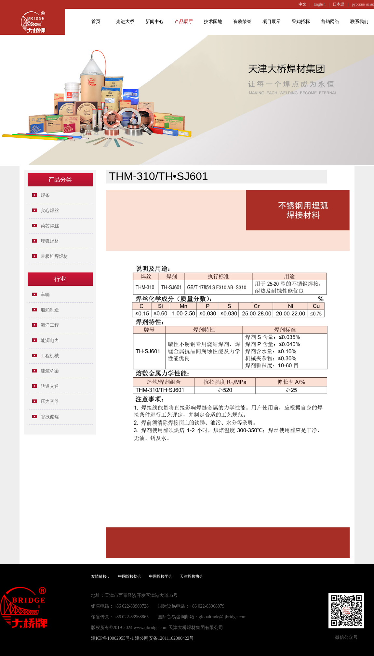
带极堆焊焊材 (54, 256)
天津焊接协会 (191, 576)
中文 (302, 4)
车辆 (45, 294)
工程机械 (50, 355)
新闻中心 (154, 21)
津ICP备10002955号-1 (112, 638)
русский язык (363, 4)
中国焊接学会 (160, 576)
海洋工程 (50, 325)
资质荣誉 (242, 21)
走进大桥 (125, 21)
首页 (95, 21)
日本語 (338, 4)
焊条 (45, 195)
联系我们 (359, 21)
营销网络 (330, 21)
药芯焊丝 (50, 225)
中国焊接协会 (129, 576)
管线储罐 (50, 416)
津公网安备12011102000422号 (164, 638)
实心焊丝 (50, 210)
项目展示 (271, 21)
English (320, 4)
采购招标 (301, 21)
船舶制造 (50, 310)
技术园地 (213, 21)
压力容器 (50, 401)
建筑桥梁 (50, 371)
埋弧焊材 (50, 241)
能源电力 (50, 340)
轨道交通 (50, 386)
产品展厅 (184, 21)
